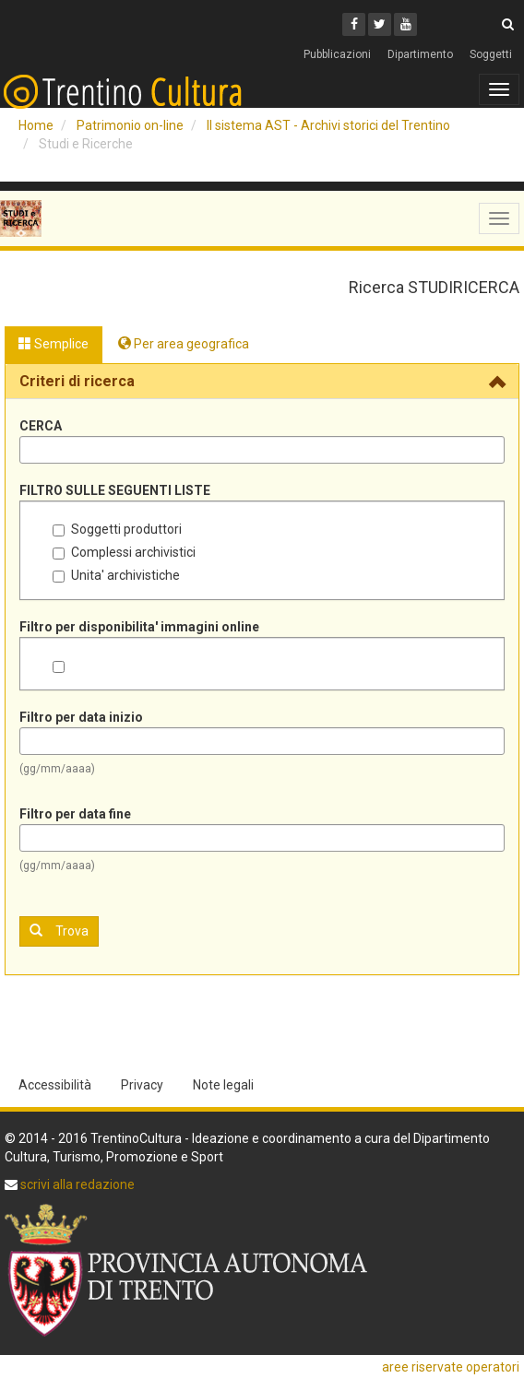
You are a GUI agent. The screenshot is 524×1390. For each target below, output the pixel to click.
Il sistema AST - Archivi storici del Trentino (328, 125)
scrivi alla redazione (76, 1184)
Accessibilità (54, 1085)
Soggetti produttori (117, 529)
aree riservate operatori (450, 1367)
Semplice (53, 343)
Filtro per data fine (75, 814)
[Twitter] (379, 24)
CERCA (40, 425)
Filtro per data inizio (81, 717)
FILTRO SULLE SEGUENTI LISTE (114, 490)
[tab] (262, 381)
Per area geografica (183, 343)
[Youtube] (405, 24)
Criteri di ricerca (77, 381)
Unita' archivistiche (116, 575)
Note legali (223, 1085)
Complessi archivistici (124, 552)
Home (36, 125)
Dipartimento (420, 54)
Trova (59, 930)
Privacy (142, 1085)
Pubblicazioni (337, 54)
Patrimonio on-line (130, 125)
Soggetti (491, 54)
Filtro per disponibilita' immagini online (139, 626)
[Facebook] (353, 24)
